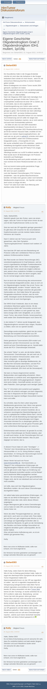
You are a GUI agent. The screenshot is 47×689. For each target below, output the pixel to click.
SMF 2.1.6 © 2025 (17, 686)
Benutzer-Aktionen (36, 59)
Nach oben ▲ (36, 684)
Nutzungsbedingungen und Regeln (20, 684)
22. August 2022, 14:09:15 (11, 69)
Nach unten (6, 59)
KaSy (8, 207)
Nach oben (6, 670)
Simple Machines (29, 686)
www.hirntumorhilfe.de (12, 463)
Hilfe (7, 684)
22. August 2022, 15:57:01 (11, 211)
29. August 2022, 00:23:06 (11, 566)
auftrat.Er (25, 136)
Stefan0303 (11, 65)
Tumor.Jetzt (35, 589)
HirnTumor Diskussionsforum (12, 9)
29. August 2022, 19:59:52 (11, 632)
